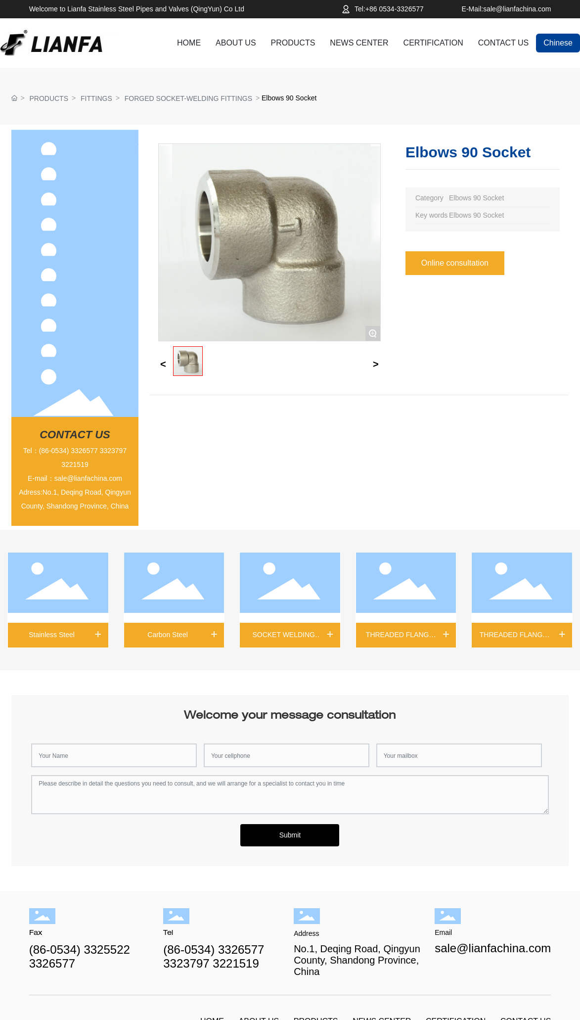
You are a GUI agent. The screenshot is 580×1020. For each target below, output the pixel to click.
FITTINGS (96, 98)
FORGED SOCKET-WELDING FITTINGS (188, 98)
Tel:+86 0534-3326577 (389, 9)
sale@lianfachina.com (88, 478)
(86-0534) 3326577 (68, 451)
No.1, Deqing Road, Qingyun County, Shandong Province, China (357, 960)
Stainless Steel (52, 635)
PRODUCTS (48, 98)
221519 (77, 464)
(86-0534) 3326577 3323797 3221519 (213, 956)
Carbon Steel (167, 635)
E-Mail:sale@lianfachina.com (506, 9)
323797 (115, 451)
